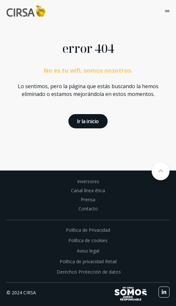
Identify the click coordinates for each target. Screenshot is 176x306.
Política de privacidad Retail (88, 261)
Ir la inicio (88, 121)
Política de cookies (88, 240)
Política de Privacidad (88, 230)
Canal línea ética (88, 190)
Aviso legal (88, 251)
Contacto (88, 209)
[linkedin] (164, 292)
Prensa (88, 199)
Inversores (88, 181)
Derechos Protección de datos (88, 272)
